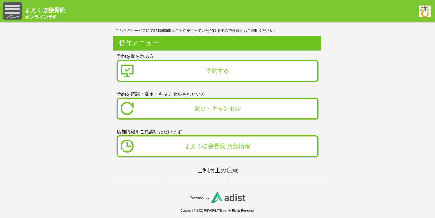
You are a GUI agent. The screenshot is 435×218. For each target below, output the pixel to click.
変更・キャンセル (217, 108)
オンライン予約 (67, 12)
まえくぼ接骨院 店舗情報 (218, 146)
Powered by (217, 197)
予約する (217, 71)
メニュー (12, 11)
